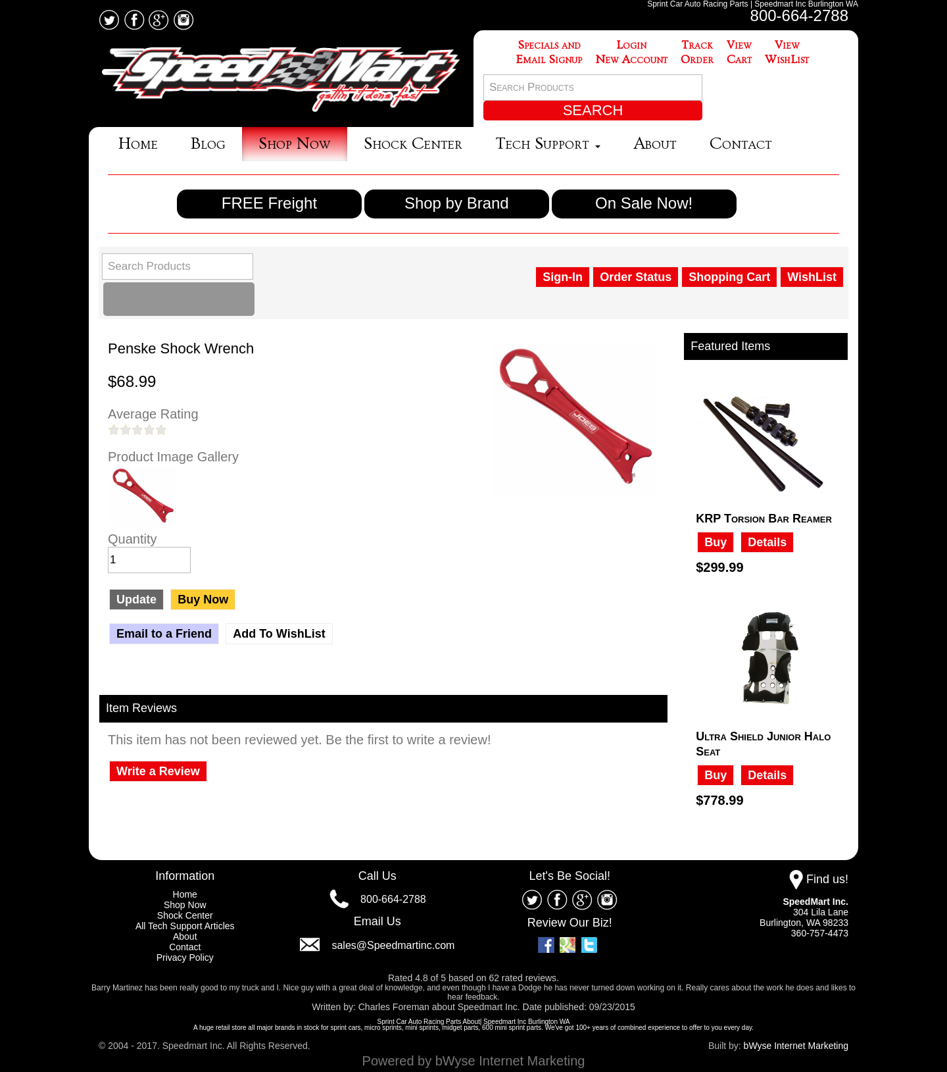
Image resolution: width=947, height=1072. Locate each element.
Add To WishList (279, 633)
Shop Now (294, 143)
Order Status (635, 277)
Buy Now (203, 599)
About (655, 143)
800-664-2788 (799, 15)
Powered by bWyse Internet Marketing (473, 1061)
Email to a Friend (164, 633)
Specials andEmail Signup (549, 52)
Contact (741, 143)
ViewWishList (787, 52)
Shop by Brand (456, 203)
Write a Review (158, 771)
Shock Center (413, 143)
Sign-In (563, 277)
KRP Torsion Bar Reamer (764, 518)
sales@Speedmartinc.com (392, 945)
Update (136, 599)
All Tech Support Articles (185, 926)
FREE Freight (269, 203)
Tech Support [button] (547, 143)
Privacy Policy (185, 957)
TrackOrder (697, 52)
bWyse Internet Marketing (796, 1045)
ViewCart (739, 52)
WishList (812, 277)
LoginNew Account (631, 52)
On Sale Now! (643, 203)
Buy (715, 542)
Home (138, 143)
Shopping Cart (729, 277)
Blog (208, 143)
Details (767, 542)
